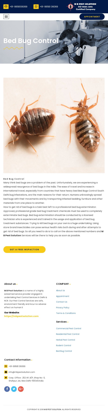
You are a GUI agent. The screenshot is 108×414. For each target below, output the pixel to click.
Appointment (92, 16)
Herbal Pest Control (65, 339)
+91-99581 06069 (45, 6)
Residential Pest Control (67, 334)
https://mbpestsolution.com (21, 316)
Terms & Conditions (66, 313)
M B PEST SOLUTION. (52, 409)
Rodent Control (63, 345)
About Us (60, 290)
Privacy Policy (62, 307)
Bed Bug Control (64, 351)
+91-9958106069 (15, 6)
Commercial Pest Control (68, 328)
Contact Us (61, 301)
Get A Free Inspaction (24, 249)
